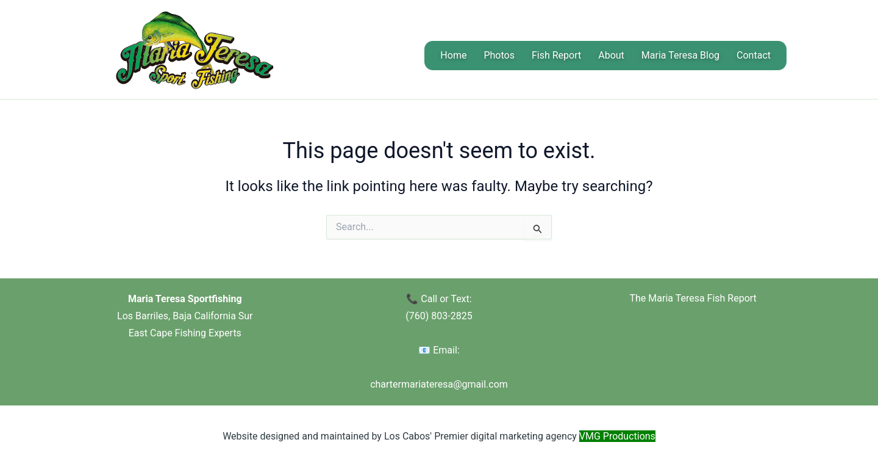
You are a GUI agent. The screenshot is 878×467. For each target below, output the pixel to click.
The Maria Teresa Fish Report (692, 298)
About (611, 55)
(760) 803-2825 (438, 316)
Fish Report (556, 55)
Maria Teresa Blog (680, 55)
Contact (754, 55)
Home (453, 55)
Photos (499, 55)
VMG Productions (617, 436)
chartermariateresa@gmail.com (439, 384)
